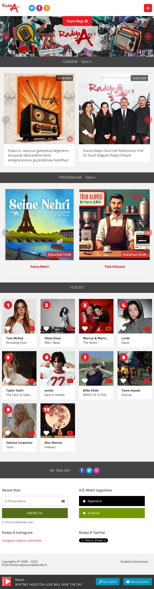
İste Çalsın (108, 581)
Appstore (92, 501)
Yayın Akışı (77, 21)
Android (91, 513)
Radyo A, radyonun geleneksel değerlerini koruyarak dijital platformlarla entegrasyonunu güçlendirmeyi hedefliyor (38, 155)
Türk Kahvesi (114, 266)
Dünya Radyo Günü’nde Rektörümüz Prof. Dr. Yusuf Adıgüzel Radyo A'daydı (113, 153)
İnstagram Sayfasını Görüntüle (22, 540)
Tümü (86, 61)
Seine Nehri (39, 266)
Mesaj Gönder (137, 581)
